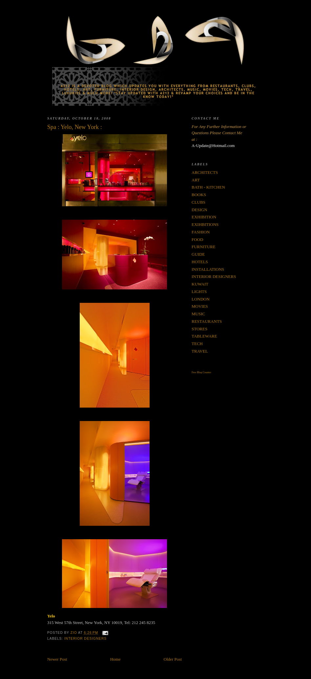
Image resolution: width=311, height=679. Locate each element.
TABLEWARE (204, 336)
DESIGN (199, 209)
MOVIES (200, 306)
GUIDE (198, 254)
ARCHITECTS (205, 172)
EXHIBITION (204, 216)
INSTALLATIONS (208, 269)
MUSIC (198, 313)
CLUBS (198, 202)
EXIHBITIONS (205, 224)
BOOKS (199, 194)
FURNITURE (204, 246)
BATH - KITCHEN (208, 187)
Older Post (173, 659)
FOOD (197, 239)
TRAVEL (200, 351)
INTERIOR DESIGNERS (85, 638)
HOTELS (200, 261)
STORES (199, 328)
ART (196, 179)
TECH (197, 343)
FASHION (201, 231)
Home (115, 659)
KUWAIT (200, 284)
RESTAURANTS (207, 321)
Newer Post (57, 659)
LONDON (201, 299)
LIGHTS (199, 291)
